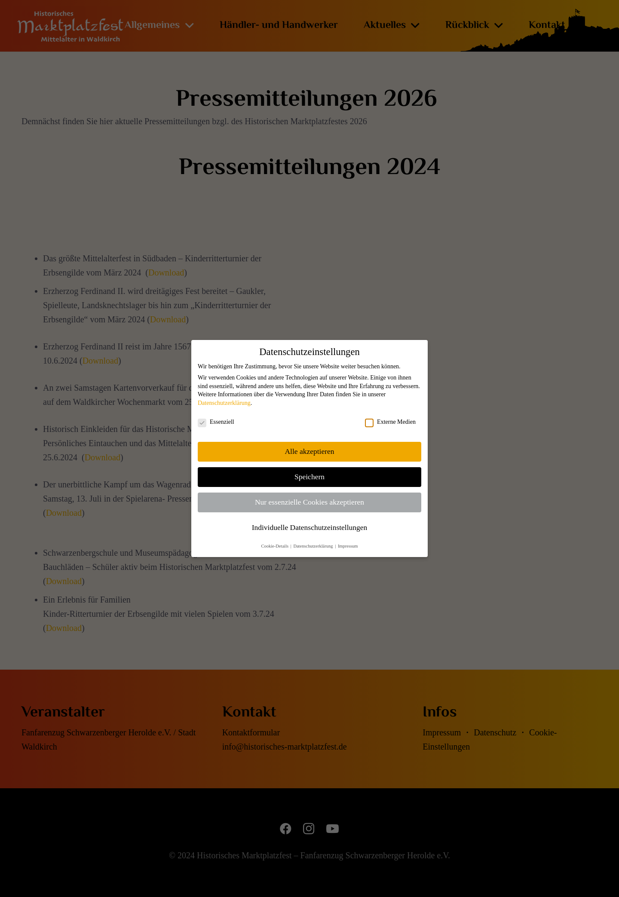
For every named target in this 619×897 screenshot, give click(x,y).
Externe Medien (390, 422)
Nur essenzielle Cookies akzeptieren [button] (309, 502)
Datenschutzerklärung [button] (313, 546)
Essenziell (216, 422)
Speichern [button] (309, 476)
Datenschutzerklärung (224, 403)
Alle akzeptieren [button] (309, 451)
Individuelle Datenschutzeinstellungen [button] (310, 527)
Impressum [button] (348, 546)
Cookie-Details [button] (275, 546)
